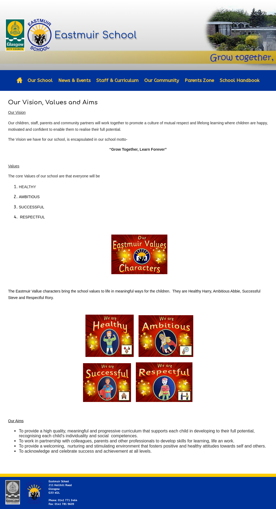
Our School (40, 80)
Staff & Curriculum (117, 80)
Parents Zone (199, 80)
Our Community (161, 80)
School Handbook (240, 80)
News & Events (74, 80)
